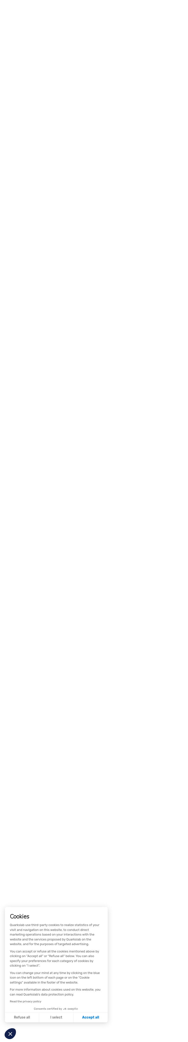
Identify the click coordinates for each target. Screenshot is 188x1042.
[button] (10, 1034)
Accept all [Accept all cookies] (90, 1017)
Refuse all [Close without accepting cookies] (22, 1017)
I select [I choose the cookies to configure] (56, 1017)
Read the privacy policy (25, 1001)
